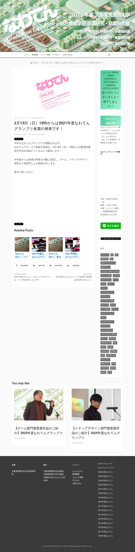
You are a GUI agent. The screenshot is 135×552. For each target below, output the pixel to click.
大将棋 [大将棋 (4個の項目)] (103, 347)
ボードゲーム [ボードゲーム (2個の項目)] (105, 326)
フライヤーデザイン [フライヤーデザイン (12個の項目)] (107, 321)
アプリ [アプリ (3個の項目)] (116, 279)
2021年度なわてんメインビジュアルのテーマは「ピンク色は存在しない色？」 (32, 278)
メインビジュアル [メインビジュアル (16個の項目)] (106, 330)
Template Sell (86, 546)
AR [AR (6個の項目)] (116, 254)
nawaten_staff (38, 134)
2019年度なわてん (105, 498)
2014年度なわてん (105, 519)
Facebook (21, 265)
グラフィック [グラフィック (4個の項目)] (105, 296)
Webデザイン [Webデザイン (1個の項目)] (105, 267)
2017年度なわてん (105, 506)
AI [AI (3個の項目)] (112, 254)
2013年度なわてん (105, 523)
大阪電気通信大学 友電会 (54, 474)
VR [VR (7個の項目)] (111, 259)
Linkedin (73, 265)
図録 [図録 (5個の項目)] (115, 342)
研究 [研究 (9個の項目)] (113, 363)
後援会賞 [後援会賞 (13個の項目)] (113, 351)
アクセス (56, 55)
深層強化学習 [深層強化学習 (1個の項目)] (111, 355)
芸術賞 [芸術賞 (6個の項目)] (113, 368)
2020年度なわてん (105, 493)
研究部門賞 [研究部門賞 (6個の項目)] (104, 368)
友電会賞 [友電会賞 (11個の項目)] (112, 338)
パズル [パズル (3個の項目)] (103, 317)
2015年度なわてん (105, 515)
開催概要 (35, 55)
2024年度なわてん (105, 476)
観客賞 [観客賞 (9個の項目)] (103, 372)
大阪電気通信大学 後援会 (54, 471)
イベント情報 (45, 55)
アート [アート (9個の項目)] (103, 284)
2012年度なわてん (105, 527)
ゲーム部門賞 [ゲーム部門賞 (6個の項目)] (105, 309)
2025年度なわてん (105, 472)
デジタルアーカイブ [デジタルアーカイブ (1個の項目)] (107, 313)
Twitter (38, 265)
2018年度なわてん (105, 502)
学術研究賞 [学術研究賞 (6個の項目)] (104, 351)
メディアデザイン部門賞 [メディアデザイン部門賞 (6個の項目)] (108, 334)
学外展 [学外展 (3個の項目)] (110, 347)
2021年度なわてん (39, 118)
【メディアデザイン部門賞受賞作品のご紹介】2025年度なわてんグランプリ (96, 432)
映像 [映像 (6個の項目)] (102, 355)
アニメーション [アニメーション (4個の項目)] (106, 279)
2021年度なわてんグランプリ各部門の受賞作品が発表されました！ (74, 278)
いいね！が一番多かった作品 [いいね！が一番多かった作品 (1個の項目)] (110, 271)
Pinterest (56, 265)
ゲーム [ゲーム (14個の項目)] (113, 305)
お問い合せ (76, 483)
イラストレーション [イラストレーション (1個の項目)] (107, 292)
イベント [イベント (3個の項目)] (111, 284)
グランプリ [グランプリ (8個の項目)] (104, 305)
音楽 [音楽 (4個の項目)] (109, 372)
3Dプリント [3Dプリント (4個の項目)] (104, 254)
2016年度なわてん (105, 510)
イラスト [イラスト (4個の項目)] (104, 288)
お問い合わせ (68, 55)
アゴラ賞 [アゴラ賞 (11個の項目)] (116, 275)
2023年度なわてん (105, 480)
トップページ (77, 471)
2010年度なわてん (105, 536)
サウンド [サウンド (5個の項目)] (115, 309)
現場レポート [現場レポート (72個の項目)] (105, 363)
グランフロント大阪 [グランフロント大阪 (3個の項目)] (107, 300)
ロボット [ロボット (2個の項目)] (104, 338)
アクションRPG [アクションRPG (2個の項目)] (106, 275)
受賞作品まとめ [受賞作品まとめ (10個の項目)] (106, 342)
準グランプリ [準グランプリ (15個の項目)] (105, 359)
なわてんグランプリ (21, 118)
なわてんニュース (105, 463)
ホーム (27, 55)
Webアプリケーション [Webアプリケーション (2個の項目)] (108, 263)
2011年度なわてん (105, 532)
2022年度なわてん (105, 485)
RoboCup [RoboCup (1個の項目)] (104, 259)
